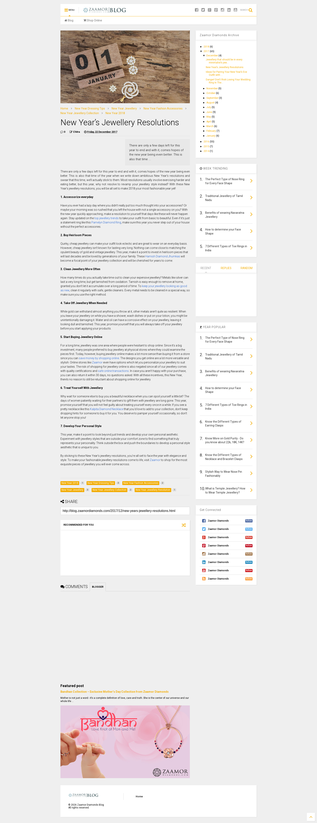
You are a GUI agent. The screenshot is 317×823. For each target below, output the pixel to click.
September (212, 98)
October (211, 93)
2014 (207, 151)
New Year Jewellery (124, 108)
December (212, 55)
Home (64, 108)
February (211, 130)
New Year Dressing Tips (90, 108)
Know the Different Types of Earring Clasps (223, 423)
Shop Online (92, 20)
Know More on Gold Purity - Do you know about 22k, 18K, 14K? (224, 440)
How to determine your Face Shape (223, 231)
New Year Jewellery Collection (79, 113)
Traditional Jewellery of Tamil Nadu (224, 198)
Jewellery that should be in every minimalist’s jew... (224, 61)
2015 (207, 146)
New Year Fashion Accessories (163, 108)
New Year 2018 (115, 113)
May (209, 116)
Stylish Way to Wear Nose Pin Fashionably (223, 473)
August (210, 102)
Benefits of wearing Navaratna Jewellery (224, 214)
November (212, 88)
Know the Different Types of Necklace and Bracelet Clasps (224, 457)
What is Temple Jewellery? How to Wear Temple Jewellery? (225, 490)
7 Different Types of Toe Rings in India (226, 248)
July (209, 107)
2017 (207, 51)
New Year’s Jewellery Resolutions (224, 67)
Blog (68, 20)
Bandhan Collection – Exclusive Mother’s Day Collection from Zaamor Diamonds (114, 691)
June (209, 112)
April (209, 121)
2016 (207, 141)
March (210, 126)
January (211, 135)
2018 (207, 46)
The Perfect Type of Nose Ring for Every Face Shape (224, 181)
